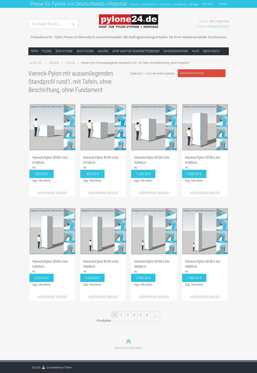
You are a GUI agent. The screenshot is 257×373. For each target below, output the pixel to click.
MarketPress (57, 367)
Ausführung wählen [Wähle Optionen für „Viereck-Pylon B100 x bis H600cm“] (154, 297)
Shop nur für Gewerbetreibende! (136, 51)
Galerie (103, 51)
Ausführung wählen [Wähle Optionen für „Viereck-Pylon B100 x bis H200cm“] (154, 193)
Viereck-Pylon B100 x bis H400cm (52, 247)
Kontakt (222, 3)
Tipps (34, 51)
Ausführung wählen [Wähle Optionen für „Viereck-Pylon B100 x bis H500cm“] (103, 297)
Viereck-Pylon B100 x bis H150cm (103, 143)
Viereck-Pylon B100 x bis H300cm (205, 143)
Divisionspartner (176, 51)
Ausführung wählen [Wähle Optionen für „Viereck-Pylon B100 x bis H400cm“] (52, 297)
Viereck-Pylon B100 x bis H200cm (154, 143)
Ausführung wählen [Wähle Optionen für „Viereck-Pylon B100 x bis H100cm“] (52, 193)
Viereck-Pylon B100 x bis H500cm (103, 247)
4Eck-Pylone (85, 51)
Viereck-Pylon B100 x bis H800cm (205, 247)
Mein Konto (211, 51)
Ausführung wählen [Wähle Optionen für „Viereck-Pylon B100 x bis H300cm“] (205, 193)
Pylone (46, 51)
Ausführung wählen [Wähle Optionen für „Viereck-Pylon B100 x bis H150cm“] (103, 193)
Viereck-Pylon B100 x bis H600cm (154, 247)
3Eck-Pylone (64, 51)
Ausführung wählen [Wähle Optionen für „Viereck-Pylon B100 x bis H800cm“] (205, 297)
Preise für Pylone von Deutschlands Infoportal (78, 4)
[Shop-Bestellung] (201, 73)
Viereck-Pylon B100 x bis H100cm (52, 143)
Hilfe (195, 51)
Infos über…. (208, 3)
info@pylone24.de (218, 26)
